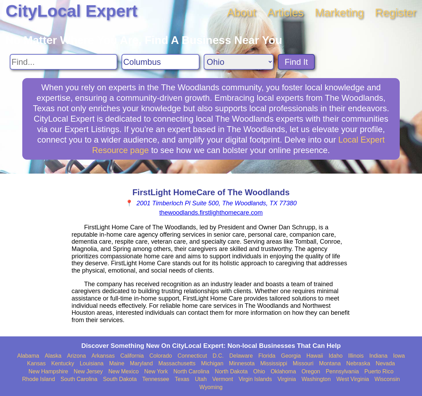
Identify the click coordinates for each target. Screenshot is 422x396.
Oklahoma (283, 371)
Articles (285, 12)
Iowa (399, 356)
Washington (316, 379)
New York (156, 371)
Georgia (291, 356)
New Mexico (123, 371)
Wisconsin (387, 379)
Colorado (160, 356)
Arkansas (103, 356)
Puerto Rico (379, 371)
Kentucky (62, 363)
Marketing (339, 12)
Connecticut (192, 356)
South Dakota (120, 379)
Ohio (259, 371)
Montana (330, 363)
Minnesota (242, 363)
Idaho (336, 356)
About (241, 12)
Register (395, 12)
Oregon (311, 371)
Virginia (287, 379)
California (132, 356)
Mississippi (273, 363)
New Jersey (88, 371)
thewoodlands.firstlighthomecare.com (211, 212)
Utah (201, 379)
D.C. (218, 356)
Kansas (36, 363)
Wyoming (211, 387)
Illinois (356, 356)
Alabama (28, 356)
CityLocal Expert (72, 11)
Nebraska (358, 363)
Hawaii (314, 356)
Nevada (385, 363)
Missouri (303, 363)
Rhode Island (38, 379)
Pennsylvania (342, 371)
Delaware (241, 356)
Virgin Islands (255, 379)
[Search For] (63, 62)
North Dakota (231, 371)
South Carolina (79, 379)
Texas (182, 379)
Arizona (76, 356)
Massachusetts (177, 363)
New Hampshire (48, 371)
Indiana (378, 356)
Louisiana (92, 363)
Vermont (222, 379)
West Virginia (352, 379)
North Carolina (191, 371)
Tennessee (155, 379)
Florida (266, 356)
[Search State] (239, 62)
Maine (116, 363)
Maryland (141, 363)
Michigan (212, 363)
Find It (296, 62)
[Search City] (161, 62)
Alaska (53, 356)
